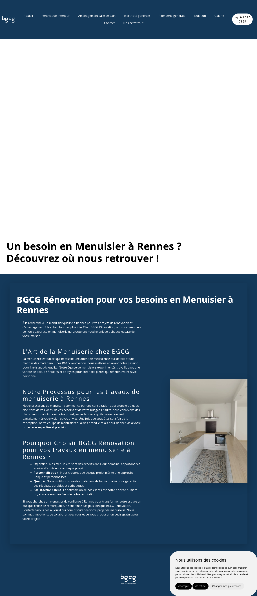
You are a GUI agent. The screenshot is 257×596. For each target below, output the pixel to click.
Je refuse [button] (200, 586)
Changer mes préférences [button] (226, 586)
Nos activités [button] (132, 23)
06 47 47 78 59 (242, 19)
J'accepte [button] (183, 586)
